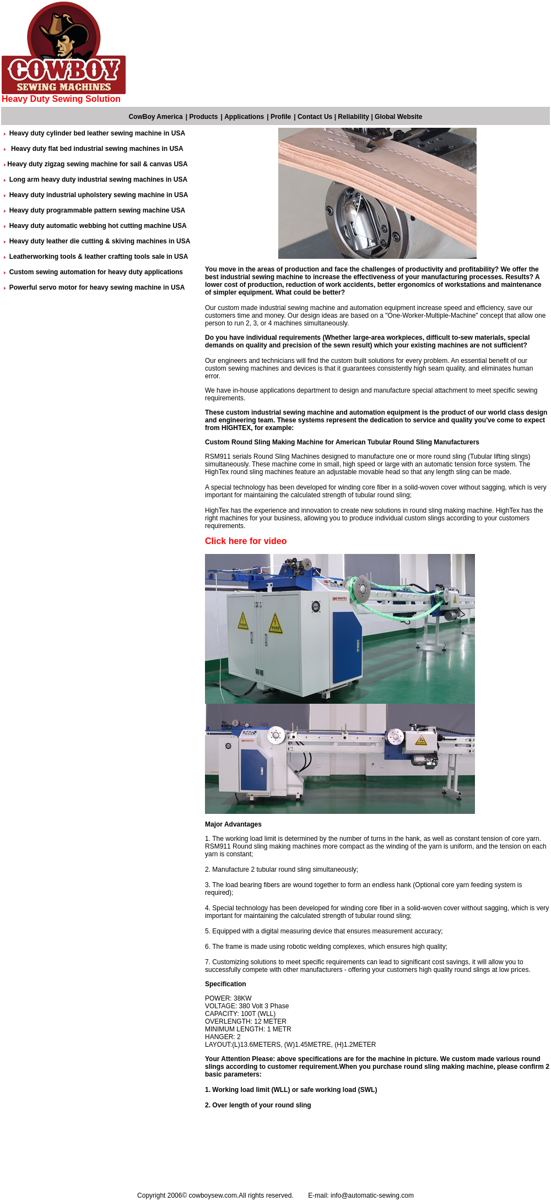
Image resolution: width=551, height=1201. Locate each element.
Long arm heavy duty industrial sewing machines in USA (98, 179)
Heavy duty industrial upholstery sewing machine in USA (98, 195)
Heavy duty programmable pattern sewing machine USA (97, 210)
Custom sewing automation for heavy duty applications (96, 272)
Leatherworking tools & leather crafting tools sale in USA (98, 256)
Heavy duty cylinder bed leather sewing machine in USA (97, 133)
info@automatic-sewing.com (372, 1195)
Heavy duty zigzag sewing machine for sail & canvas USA (97, 164)
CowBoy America (155, 117)
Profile (281, 117)
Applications (244, 117)
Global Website (398, 117)
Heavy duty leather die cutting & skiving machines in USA (100, 241)
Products (203, 117)
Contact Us (315, 117)
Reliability (353, 117)
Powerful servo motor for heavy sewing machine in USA (97, 287)
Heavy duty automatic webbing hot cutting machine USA (98, 226)
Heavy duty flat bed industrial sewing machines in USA (96, 149)
